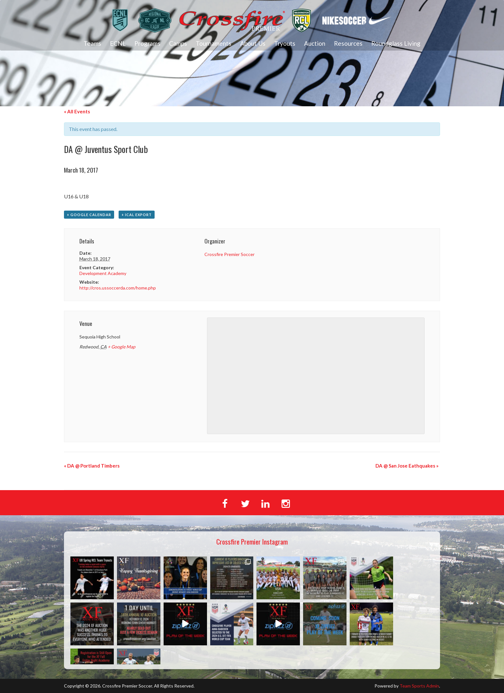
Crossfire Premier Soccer (229, 254)
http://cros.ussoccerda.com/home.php (117, 287)
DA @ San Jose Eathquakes (406, 466)
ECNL (118, 43)
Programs (147, 43)
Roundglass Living (395, 43)
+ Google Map (121, 346)
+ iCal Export (137, 215)
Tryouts (284, 43)
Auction (314, 43)
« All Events (77, 111)
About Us (253, 43)
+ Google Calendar (89, 215)
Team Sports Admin (419, 685)
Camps (178, 43)
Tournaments (213, 43)
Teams (92, 43)
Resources (348, 43)
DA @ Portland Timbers (92, 466)
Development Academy (102, 273)
